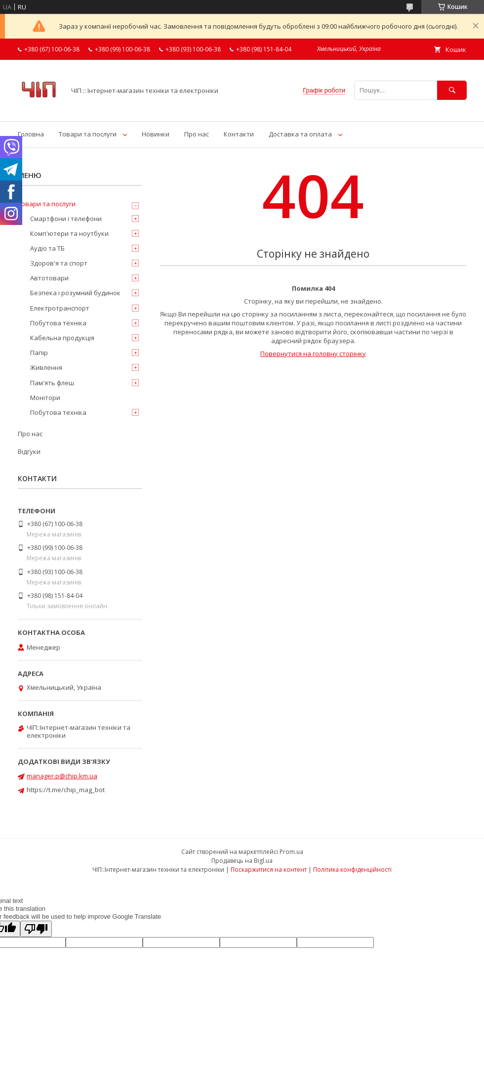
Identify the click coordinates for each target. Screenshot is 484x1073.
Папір (39, 352)
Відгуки (29, 451)
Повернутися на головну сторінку (313, 353)
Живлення (46, 367)
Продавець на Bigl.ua (242, 860)
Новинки (155, 134)
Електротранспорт (59, 308)
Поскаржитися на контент (269, 869)
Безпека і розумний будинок (75, 292)
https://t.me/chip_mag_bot (66, 790)
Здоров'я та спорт (58, 263)
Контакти (239, 134)
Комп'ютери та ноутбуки (69, 233)
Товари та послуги (88, 134)
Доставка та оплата (300, 134)
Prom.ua (291, 852)
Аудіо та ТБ (47, 248)
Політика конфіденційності (352, 869)
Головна (31, 134)
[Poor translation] (36, 929)
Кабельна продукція (62, 337)
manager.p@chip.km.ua (62, 776)
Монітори (45, 397)
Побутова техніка (58, 322)
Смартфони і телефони (66, 218)
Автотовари (49, 277)
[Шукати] (452, 90)
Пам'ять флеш (52, 382)
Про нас (196, 134)
